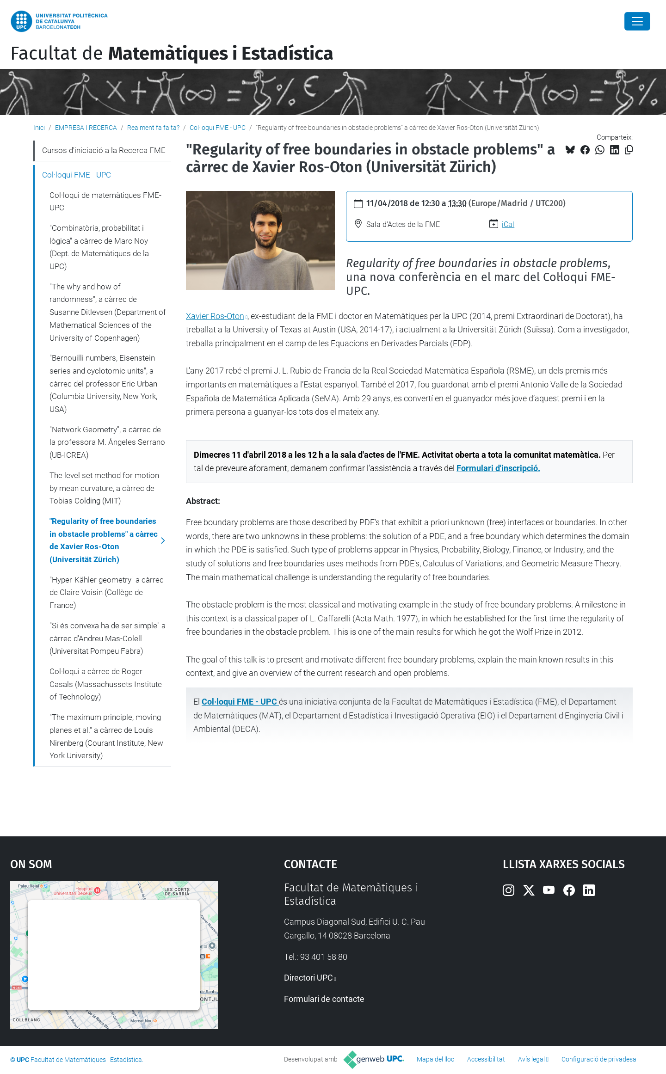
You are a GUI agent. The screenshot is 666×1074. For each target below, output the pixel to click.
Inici (39, 127)
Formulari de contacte (324, 999)
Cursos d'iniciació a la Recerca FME (104, 150)
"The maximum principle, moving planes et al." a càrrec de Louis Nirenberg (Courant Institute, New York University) (106, 736)
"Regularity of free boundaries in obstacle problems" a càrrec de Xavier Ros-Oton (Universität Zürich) (103, 540)
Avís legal (531, 1059)
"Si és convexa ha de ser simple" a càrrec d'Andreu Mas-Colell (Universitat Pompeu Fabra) (107, 638)
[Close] (637, 21)
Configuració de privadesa (598, 1059)
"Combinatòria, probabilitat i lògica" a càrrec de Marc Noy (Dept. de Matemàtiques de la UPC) (99, 247)
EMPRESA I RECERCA (86, 127)
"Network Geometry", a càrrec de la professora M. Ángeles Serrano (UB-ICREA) (107, 442)
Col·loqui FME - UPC (218, 127)
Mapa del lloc (435, 1059)
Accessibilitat (486, 1059)
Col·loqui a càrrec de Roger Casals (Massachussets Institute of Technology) (105, 684)
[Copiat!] (629, 150)
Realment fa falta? (153, 127)
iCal (508, 224)
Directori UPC (308, 977)
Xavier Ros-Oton (215, 316)
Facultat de (171, 54)
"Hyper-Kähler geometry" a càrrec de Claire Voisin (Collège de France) (106, 592)
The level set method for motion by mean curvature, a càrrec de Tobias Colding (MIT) (104, 488)
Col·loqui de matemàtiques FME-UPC (105, 201)
